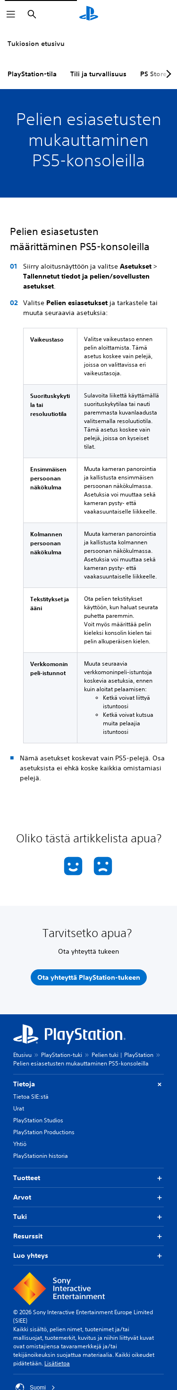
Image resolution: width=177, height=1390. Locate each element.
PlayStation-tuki (61, 1055)
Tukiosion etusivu (36, 43)
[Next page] (167, 74)
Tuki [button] (88, 1216)
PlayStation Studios (38, 1120)
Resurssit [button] (88, 1236)
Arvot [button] (88, 1197)
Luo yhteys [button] (88, 1255)
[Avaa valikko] (10, 14)
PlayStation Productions (44, 1132)
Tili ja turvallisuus (98, 74)
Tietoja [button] (88, 1084)
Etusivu (22, 1055)
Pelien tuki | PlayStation (122, 1055)
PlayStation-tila (32, 74)
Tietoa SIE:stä (31, 1096)
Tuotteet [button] (88, 1177)
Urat (18, 1108)
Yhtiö (19, 1144)
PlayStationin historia (40, 1156)
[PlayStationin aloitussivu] (89, 14)
